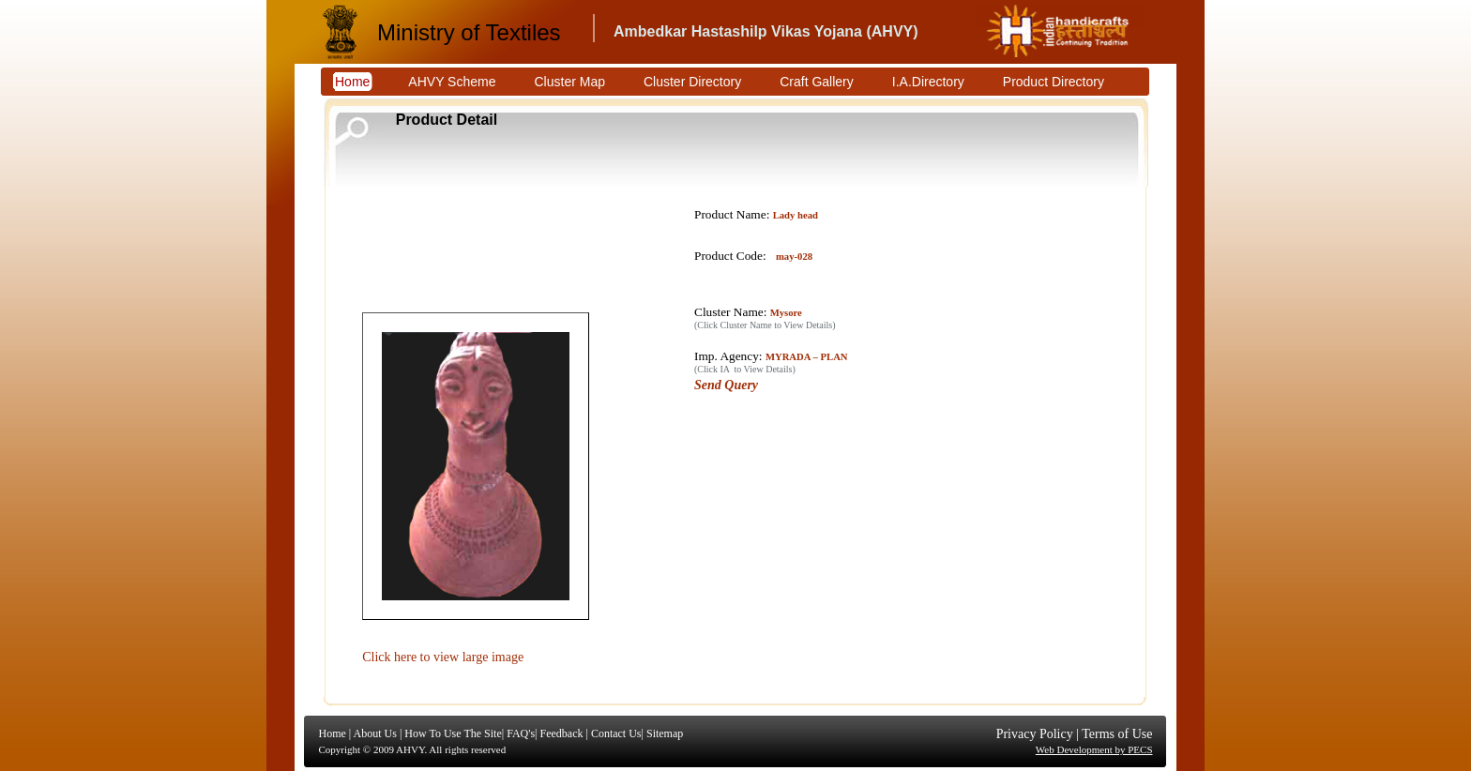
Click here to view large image (442, 657)
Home (332, 733)
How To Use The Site (452, 733)
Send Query (726, 385)
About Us (375, 733)
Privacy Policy (1034, 734)
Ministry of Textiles (469, 32)
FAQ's (521, 733)
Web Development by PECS (1094, 749)
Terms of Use (1117, 734)
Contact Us (616, 733)
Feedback (561, 733)
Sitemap (664, 733)
